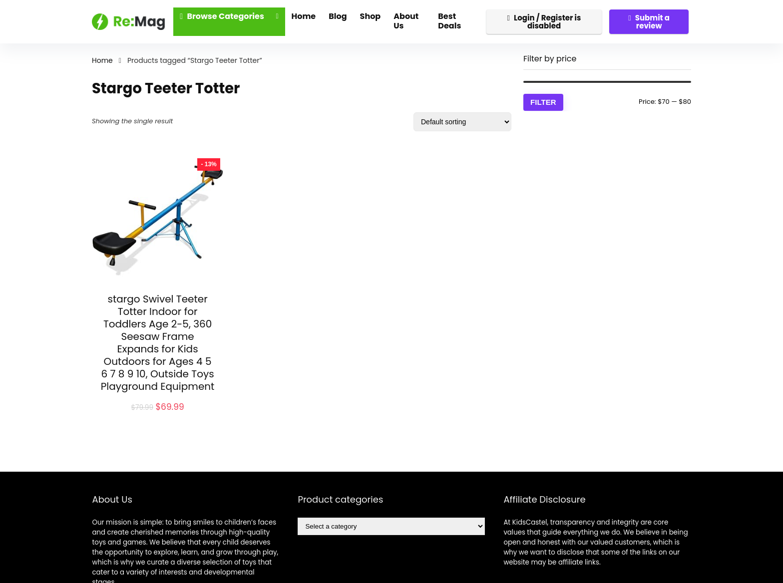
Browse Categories (222, 16)
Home (304, 16)
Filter (543, 102)
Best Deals (449, 20)
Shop (370, 16)
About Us (405, 20)
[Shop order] (462, 121)
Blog (338, 16)
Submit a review (649, 21)
